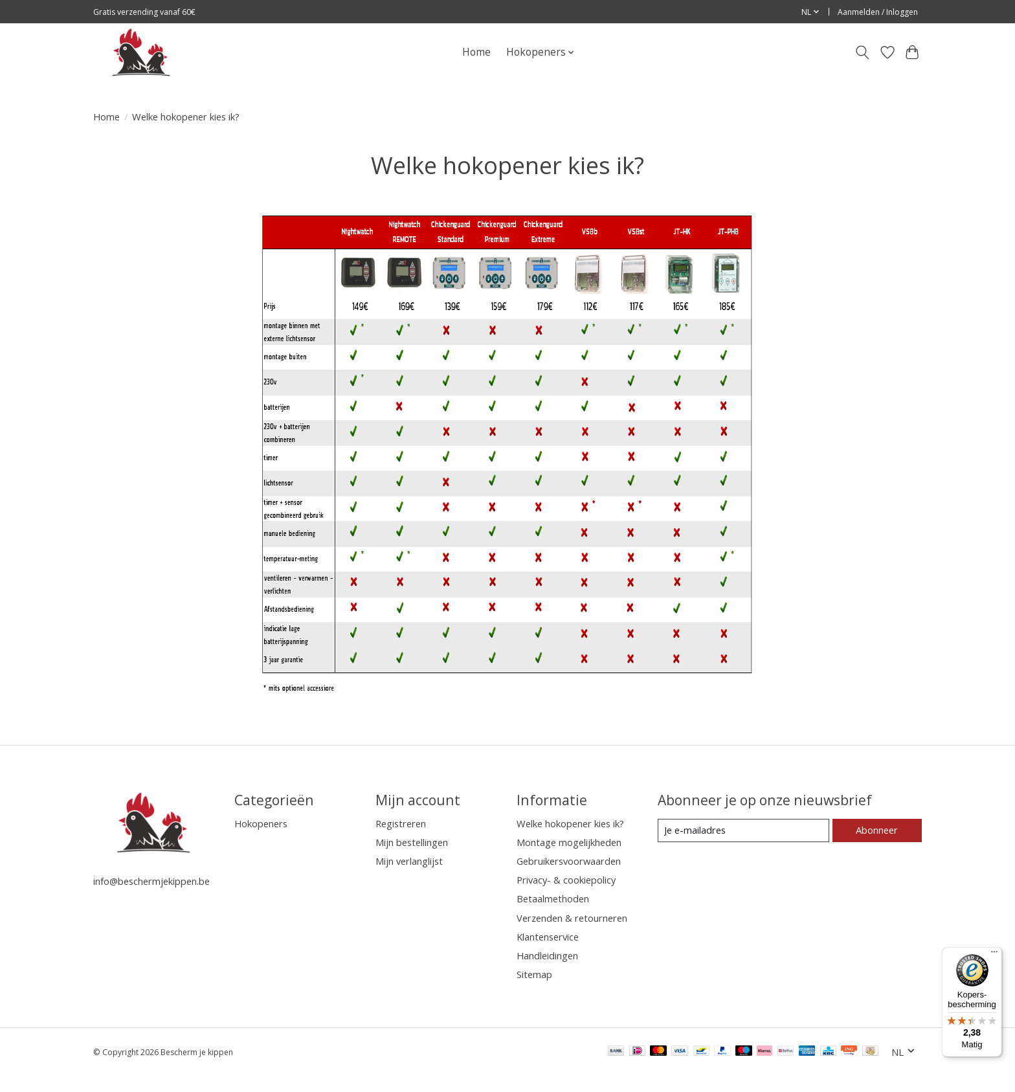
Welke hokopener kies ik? (570, 823)
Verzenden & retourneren (572, 917)
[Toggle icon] (862, 52)
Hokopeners (260, 823)
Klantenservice (548, 936)
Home (476, 52)
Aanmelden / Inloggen (878, 11)
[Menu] (994, 955)
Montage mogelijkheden (569, 842)
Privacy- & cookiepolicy (566, 879)
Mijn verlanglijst (409, 860)
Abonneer (877, 829)
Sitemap (534, 974)
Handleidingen (547, 955)
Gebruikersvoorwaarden (569, 860)
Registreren (400, 823)
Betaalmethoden (553, 898)
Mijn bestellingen (411, 842)
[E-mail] (743, 830)
